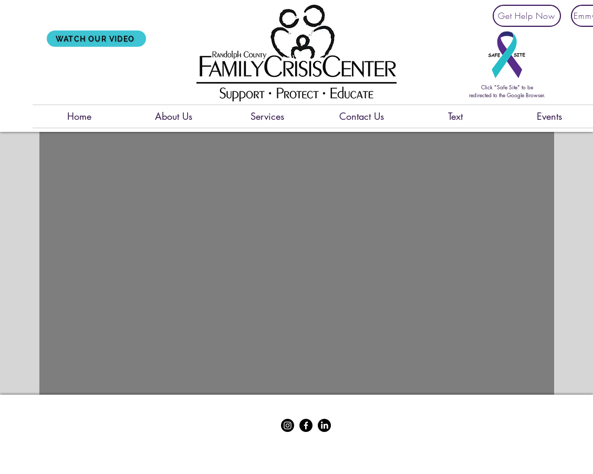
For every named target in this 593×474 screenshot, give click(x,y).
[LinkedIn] (324, 425)
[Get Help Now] (527, 16)
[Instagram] (287, 425)
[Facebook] (306, 425)
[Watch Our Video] (96, 38)
